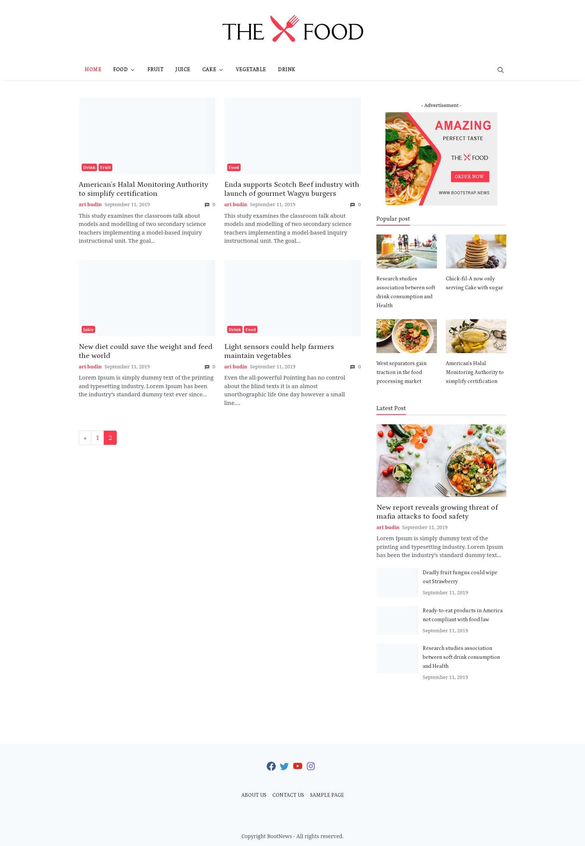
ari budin (90, 204)
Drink (286, 70)
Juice (182, 70)
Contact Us (288, 795)
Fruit (155, 70)
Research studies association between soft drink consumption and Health (461, 657)
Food (120, 70)
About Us (253, 795)
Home (93, 70)
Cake (209, 70)
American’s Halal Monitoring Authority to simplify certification (475, 372)
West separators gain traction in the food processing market (401, 372)
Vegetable (251, 70)
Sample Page (327, 795)
